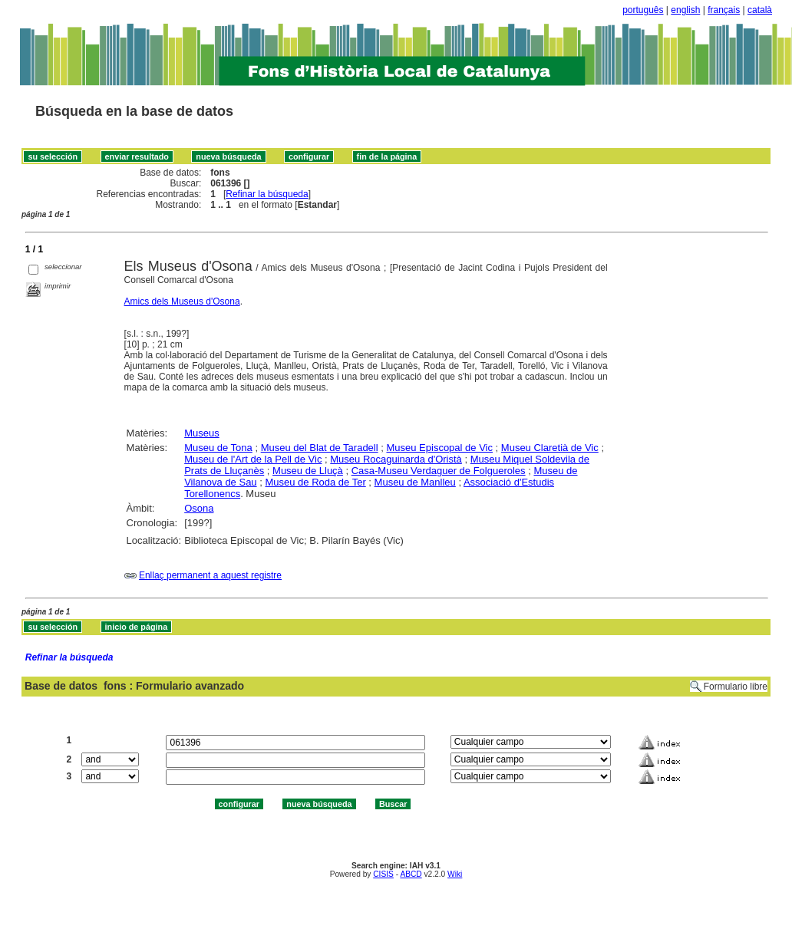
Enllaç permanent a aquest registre (210, 575)
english (685, 10)
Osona (198, 508)
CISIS (383, 874)
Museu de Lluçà (307, 470)
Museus (201, 433)
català (759, 10)
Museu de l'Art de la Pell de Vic (253, 459)
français (724, 10)
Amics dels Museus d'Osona (182, 301)
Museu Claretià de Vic (550, 447)
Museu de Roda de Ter (315, 482)
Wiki (454, 874)
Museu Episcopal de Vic (439, 447)
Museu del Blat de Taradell (319, 447)
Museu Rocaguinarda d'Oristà (396, 459)
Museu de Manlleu (415, 482)
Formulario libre (735, 686)
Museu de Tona (218, 447)
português (642, 10)
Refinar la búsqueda (267, 194)
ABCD (410, 874)
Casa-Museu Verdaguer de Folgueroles (438, 470)
